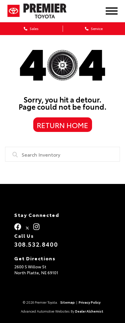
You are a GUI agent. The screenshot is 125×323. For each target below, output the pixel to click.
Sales (31, 28)
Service (94, 28)
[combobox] (62, 154)
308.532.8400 (36, 244)
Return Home (62, 125)
